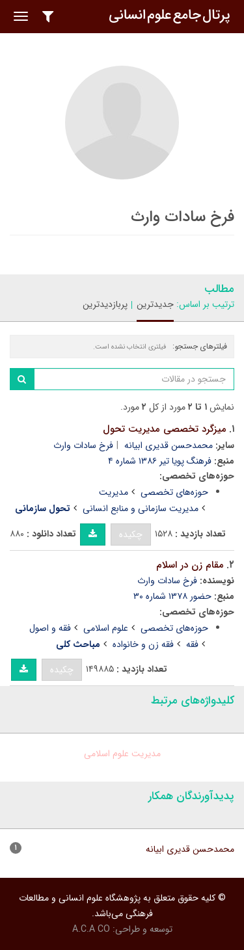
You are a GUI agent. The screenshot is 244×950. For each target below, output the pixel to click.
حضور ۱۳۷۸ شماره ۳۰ (172, 596)
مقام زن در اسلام (190, 565)
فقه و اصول (50, 628)
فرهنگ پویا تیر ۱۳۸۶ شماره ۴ (159, 461)
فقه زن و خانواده (143, 644)
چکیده (130, 534)
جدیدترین (155, 304)
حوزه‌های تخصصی (174, 492)
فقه (192, 644)
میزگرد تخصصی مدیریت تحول (164, 429)
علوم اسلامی (105, 628)
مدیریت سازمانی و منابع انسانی (140, 508)
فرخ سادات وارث (83, 445)
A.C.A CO (91, 929)
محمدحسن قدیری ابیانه (168, 445)
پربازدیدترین (105, 304)
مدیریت (113, 492)
